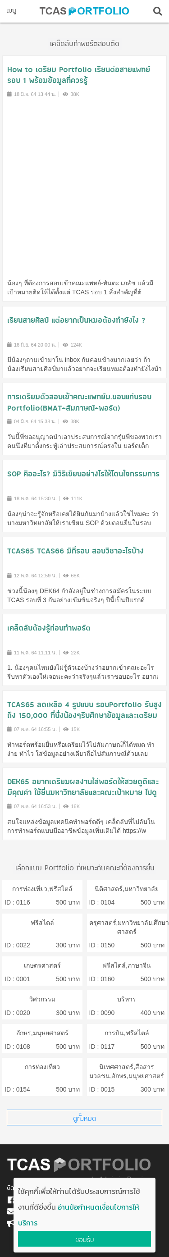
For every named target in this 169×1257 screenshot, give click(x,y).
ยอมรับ (84, 1240)
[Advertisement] (84, 187)
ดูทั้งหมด (84, 1118)
